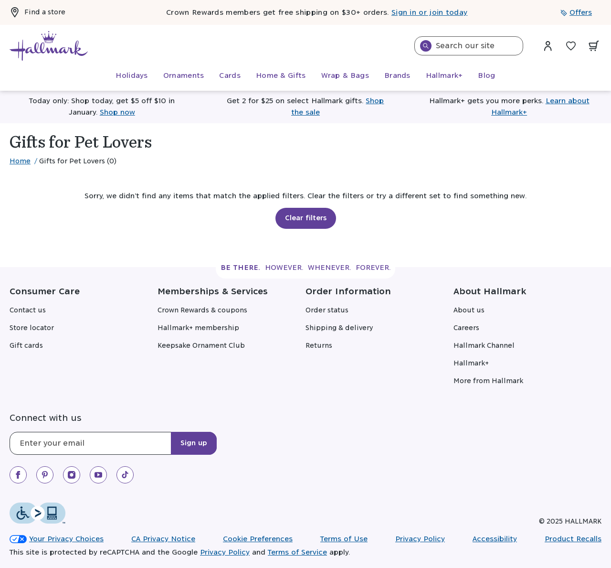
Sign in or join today (429, 12)
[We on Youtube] (98, 474)
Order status (327, 310)
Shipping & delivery (339, 328)
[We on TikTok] (125, 474)
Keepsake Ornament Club (201, 346)
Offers (576, 13)
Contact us (28, 310)
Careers (466, 328)
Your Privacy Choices (57, 539)
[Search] (426, 46)
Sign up (193, 443)
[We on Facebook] (18, 474)
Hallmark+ (471, 363)
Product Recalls (573, 539)
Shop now (117, 112)
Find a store (37, 12)
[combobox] (468, 45)
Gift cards (26, 346)
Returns (319, 346)
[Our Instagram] (71, 474)
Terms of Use (344, 539)
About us (469, 310)
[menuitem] (131, 76)
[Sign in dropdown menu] (548, 45)
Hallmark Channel (484, 346)
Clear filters (306, 218)
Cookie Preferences (258, 539)
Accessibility (495, 539)
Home (20, 161)
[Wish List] (570, 45)
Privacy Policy (420, 539)
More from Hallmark (488, 381)
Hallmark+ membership (198, 328)
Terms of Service (297, 552)
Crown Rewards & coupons (202, 310)
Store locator (32, 328)
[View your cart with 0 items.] (593, 45)
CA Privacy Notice (163, 539)
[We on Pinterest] (44, 474)
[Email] (113, 443)
